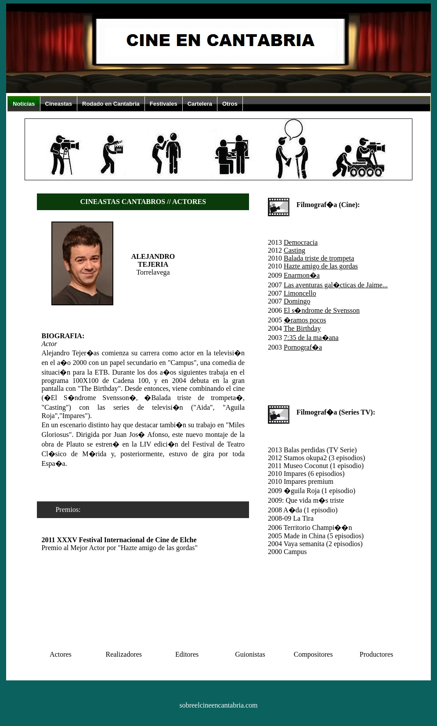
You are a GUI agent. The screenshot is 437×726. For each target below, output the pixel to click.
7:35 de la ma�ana (311, 337)
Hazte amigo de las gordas (321, 266)
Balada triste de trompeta (319, 258)
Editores (187, 654)
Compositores (313, 654)
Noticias (24, 103)
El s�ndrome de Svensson (322, 310)
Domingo (297, 301)
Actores (61, 654)
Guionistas (250, 654)
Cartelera (200, 103)
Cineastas (58, 103)
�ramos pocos (305, 320)
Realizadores (123, 654)
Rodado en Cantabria (111, 103)
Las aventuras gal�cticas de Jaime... (336, 285)
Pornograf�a (303, 347)
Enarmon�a (302, 275)
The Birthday (302, 328)
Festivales (163, 103)
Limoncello (300, 293)
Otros (230, 103)
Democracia (301, 242)
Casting (294, 250)
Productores (376, 654)
